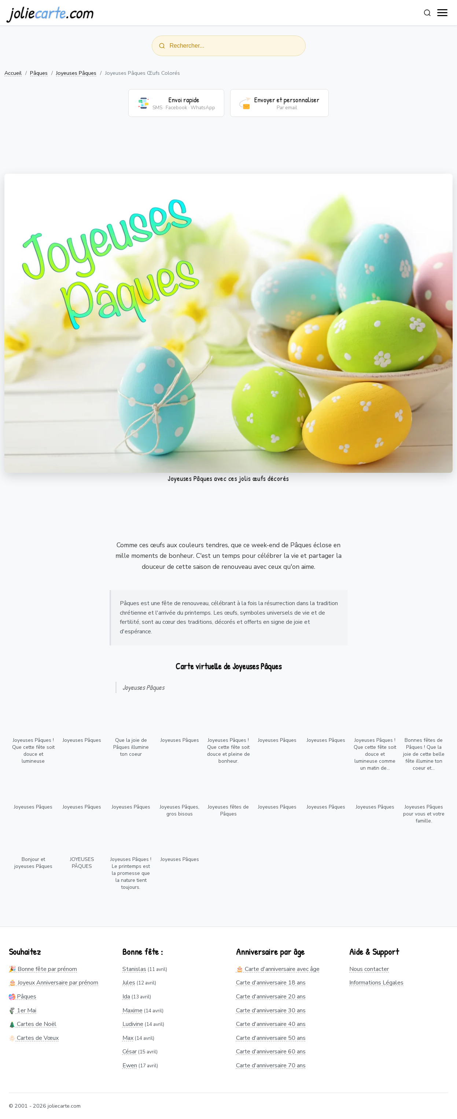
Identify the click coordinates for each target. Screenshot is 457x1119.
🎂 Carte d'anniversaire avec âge (278, 969)
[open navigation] (442, 12)
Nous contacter (369, 969)
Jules (128, 983)
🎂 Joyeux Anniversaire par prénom (53, 983)
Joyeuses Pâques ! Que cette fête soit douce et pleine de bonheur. (228, 751)
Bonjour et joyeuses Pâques (33, 863)
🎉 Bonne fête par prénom (43, 969)
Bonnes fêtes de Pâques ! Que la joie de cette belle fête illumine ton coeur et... (424, 754)
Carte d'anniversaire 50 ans (271, 1038)
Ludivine (132, 1024)
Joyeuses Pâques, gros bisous (179, 810)
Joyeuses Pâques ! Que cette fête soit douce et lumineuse (33, 751)
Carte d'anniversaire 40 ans (271, 1024)
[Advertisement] (228, 150)
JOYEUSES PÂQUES (82, 863)
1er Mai (22, 1010)
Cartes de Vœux (34, 1038)
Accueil (13, 73)
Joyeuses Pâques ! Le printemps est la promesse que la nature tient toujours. (130, 873)
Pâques (39, 73)
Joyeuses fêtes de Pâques (228, 810)
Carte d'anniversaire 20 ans (271, 997)
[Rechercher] (427, 13)
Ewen (129, 1065)
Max (127, 1038)
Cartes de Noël (32, 1024)
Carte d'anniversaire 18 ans (271, 983)
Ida (126, 997)
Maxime (132, 1010)
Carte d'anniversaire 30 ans (271, 1010)
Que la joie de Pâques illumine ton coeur (131, 747)
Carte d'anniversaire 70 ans (271, 1065)
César (129, 1052)
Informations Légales (376, 983)
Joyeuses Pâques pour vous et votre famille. (424, 813)
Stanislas (134, 969)
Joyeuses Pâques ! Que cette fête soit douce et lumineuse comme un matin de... (375, 754)
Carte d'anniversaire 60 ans (271, 1052)
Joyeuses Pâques (76, 73)
